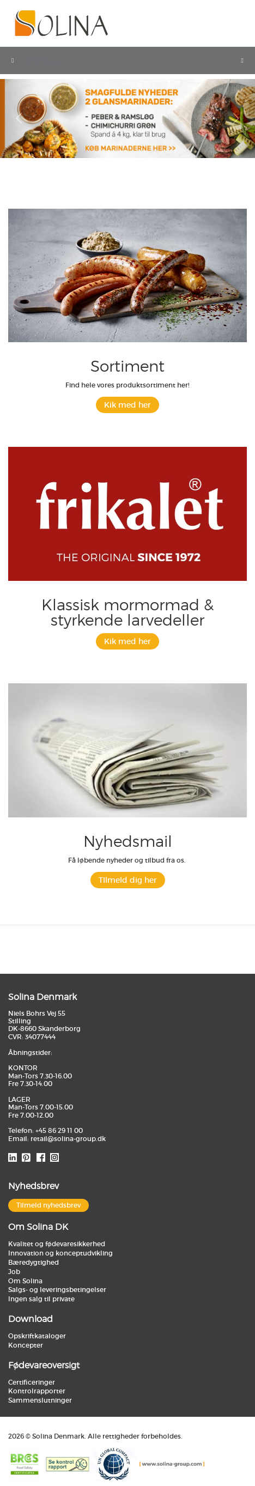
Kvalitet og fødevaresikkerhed (56, 1244)
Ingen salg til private (41, 1299)
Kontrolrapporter (36, 1391)
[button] (19, 118)
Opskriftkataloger (37, 1336)
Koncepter (25, 1345)
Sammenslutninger (40, 1400)
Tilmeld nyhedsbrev (48, 1205)
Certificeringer (31, 1382)
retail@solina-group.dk (68, 1139)
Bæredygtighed (33, 1262)
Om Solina (25, 1281)
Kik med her (127, 405)
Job (14, 1271)
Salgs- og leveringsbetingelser (57, 1289)
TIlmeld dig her (128, 880)
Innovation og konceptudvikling (60, 1253)
